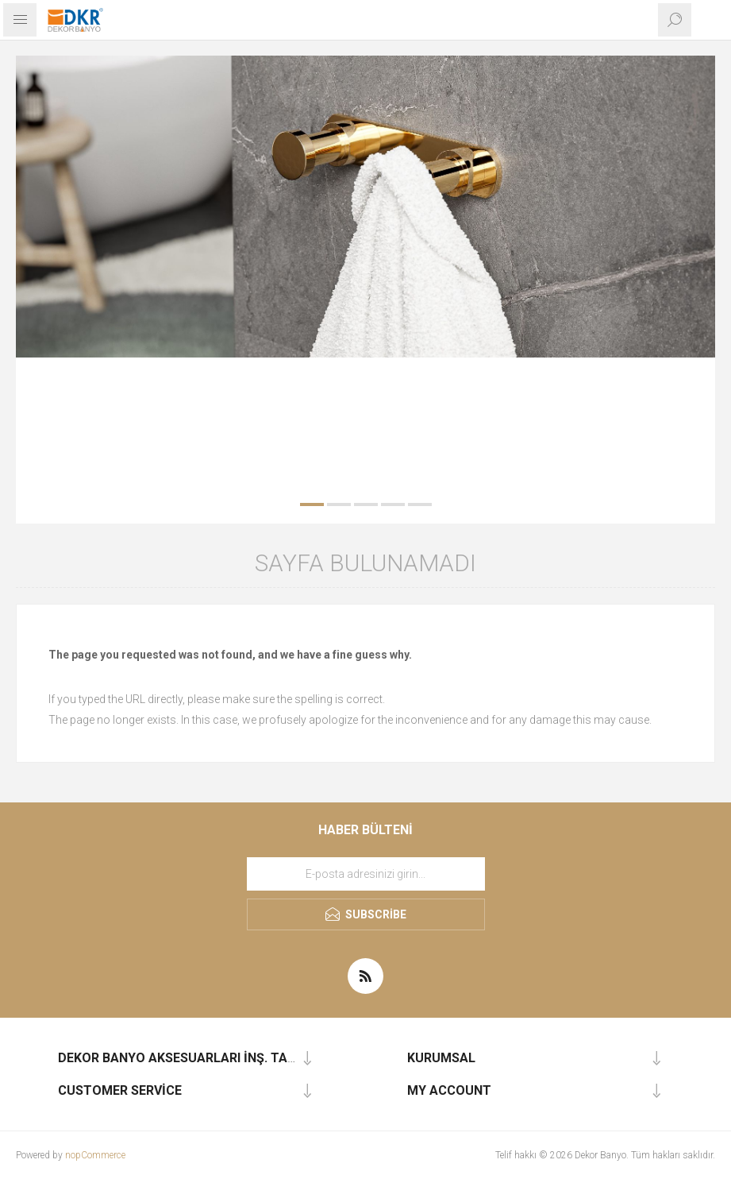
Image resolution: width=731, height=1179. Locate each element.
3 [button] (366, 504)
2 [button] (339, 504)
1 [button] (312, 504)
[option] (365, 207)
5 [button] (420, 504)
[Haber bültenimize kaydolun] (366, 874)
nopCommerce (95, 1155)
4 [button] (393, 504)
